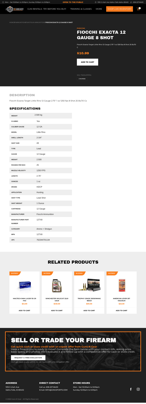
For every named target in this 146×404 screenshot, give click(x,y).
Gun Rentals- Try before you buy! (46, 9)
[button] (28, 359)
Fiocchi (81, 28)
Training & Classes (81, 9)
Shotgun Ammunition (35, 22)
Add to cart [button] (24, 312)
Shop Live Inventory (119, 9)
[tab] (22, 96)
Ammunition (20, 22)
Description (22, 96)
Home (11, 22)
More (99, 9)
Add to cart (92, 62)
